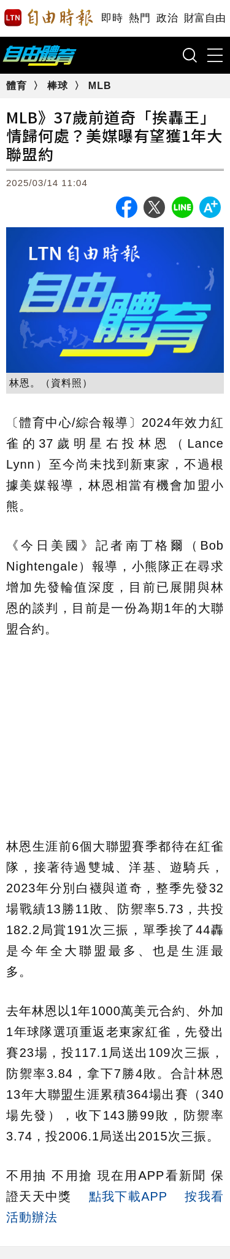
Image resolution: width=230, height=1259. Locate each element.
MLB (100, 85)
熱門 (139, 18)
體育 (18, 85)
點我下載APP (128, 1196)
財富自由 (204, 18)
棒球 (59, 85)
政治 (167, 18)
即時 (112, 18)
